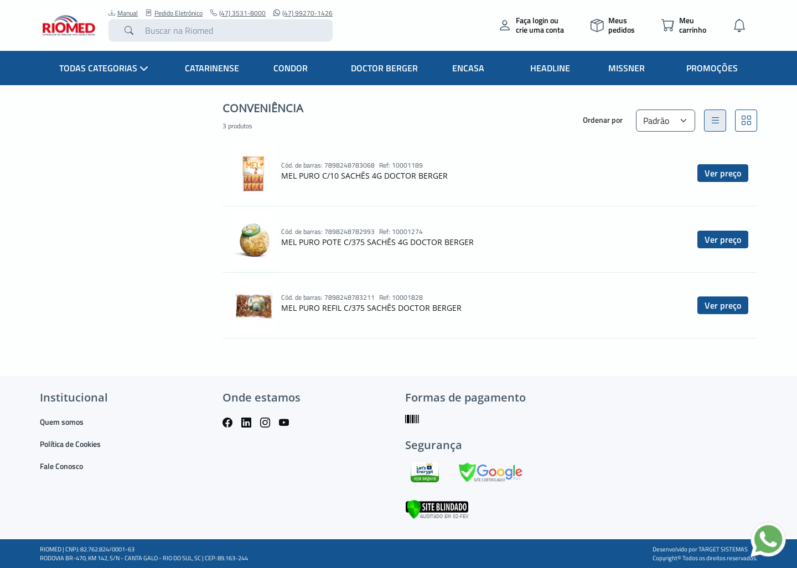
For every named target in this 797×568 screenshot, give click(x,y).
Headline (550, 68)
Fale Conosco (61, 466)
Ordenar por (603, 120)
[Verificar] (437, 508)
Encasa (468, 68)
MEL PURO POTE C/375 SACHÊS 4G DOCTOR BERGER (377, 242)
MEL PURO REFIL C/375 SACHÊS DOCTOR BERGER (371, 308)
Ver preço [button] (723, 173)
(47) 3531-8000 (238, 13)
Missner (626, 68)
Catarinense (212, 68)
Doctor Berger (384, 68)
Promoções (712, 68)
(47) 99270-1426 (303, 13)
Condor (290, 68)
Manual (123, 13)
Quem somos (62, 422)
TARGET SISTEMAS (723, 549)
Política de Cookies (70, 444)
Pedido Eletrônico (174, 13)
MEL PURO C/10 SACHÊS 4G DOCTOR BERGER (364, 175)
